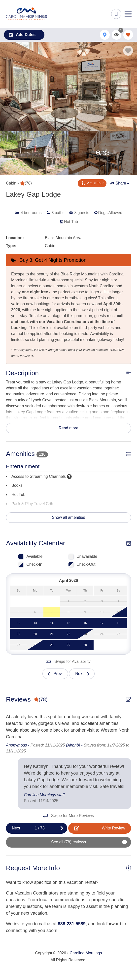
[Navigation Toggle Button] (128, 14)
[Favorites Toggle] (128, 34)
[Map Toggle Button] (104, 34)
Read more (68, 428)
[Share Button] (119, 183)
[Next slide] (82, 674)
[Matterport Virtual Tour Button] (92, 183)
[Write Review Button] (99, 828)
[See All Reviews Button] (68, 842)
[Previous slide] (55, 674)
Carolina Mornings (86, 953)
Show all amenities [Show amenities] (68, 517)
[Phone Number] (116, 14)
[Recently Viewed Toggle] (116, 34)
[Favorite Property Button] (128, 51)
